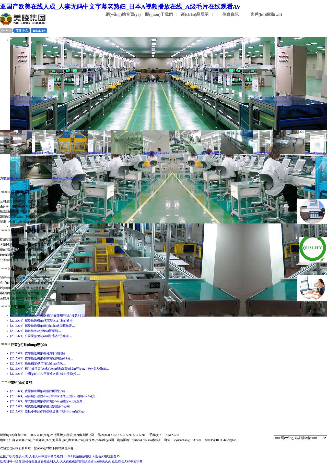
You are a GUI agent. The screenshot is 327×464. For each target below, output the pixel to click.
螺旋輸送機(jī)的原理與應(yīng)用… (41, 406)
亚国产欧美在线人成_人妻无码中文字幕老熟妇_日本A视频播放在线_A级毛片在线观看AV (120, 6)
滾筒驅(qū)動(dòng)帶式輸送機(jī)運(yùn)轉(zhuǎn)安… (54, 396)
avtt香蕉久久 (102, 461)
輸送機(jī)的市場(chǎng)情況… (38, 363)
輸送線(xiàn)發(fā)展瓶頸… (35, 331)
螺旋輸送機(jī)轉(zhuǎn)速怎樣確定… (42, 326)
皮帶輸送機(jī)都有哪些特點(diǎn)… (41, 358)
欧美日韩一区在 (10, 461)
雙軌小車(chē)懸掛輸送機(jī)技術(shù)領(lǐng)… (49, 411)
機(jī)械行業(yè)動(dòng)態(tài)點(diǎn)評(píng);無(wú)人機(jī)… (59, 368)
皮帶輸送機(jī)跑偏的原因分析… (39, 391)
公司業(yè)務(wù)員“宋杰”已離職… (41, 336)
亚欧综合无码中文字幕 (127, 461)
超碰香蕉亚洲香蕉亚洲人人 (40, 461)
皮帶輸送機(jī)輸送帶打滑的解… (39, 353)
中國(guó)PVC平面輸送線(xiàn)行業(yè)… (45, 373)
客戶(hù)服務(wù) (266, 14)
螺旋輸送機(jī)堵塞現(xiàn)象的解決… (43, 320)
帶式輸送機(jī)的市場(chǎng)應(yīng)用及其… (48, 401)
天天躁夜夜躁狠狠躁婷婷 (77, 461)
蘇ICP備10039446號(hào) (221, 440)
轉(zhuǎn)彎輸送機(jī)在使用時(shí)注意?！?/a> (48, 315)
